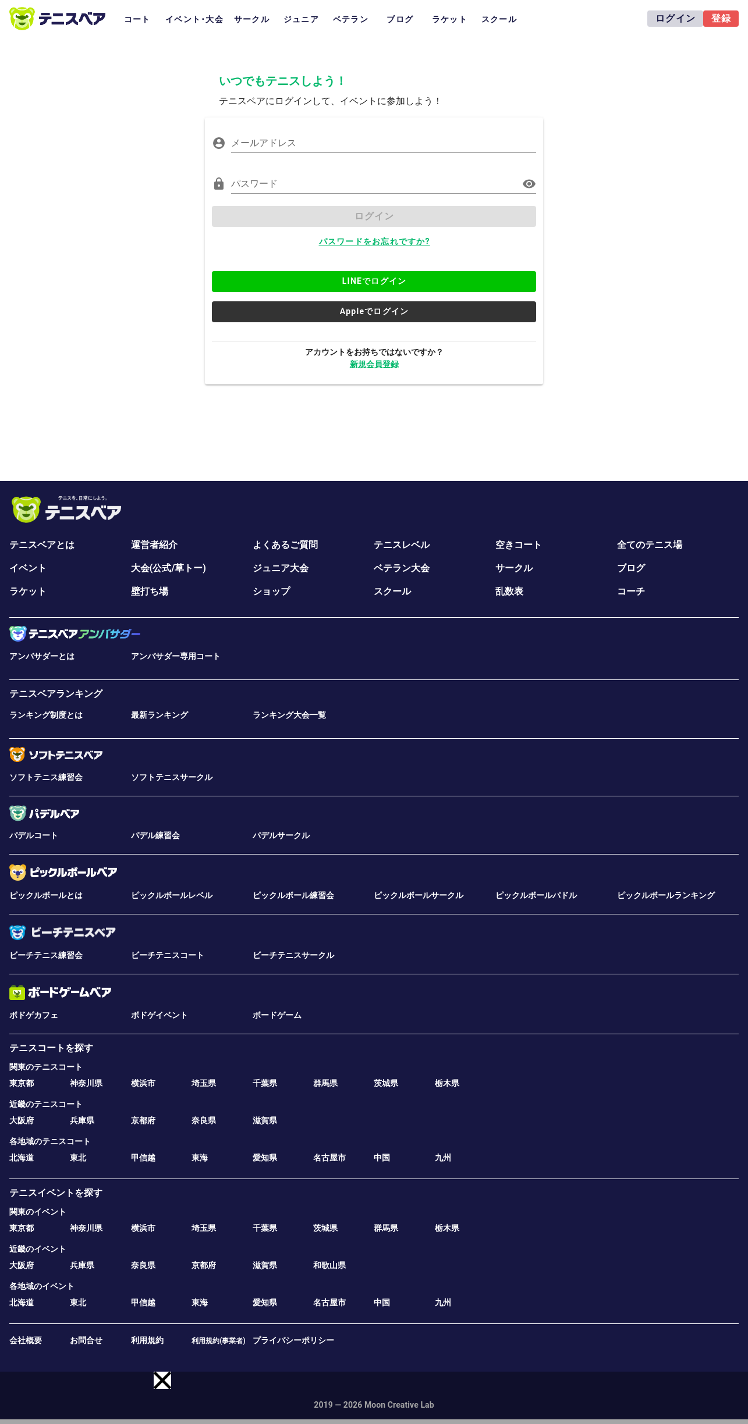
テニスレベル (402, 544)
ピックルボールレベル (171, 895)
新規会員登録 (374, 364)
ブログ (631, 568)
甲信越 (143, 1157)
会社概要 (25, 1340)
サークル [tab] (252, 19)
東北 (78, 1157)
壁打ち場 (149, 591)
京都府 (143, 1120)
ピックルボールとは (46, 895)
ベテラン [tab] (350, 19)
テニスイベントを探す (55, 1192)
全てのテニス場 (649, 544)
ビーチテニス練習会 (46, 955)
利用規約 (147, 1340)
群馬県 (325, 1083)
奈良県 (204, 1120)
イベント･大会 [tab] (194, 19)
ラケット (28, 591)
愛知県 (265, 1157)
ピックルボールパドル (536, 895)
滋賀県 (265, 1120)
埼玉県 (204, 1083)
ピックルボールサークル (418, 895)
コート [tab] (137, 19)
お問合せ (86, 1340)
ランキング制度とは (46, 715)
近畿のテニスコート (46, 1104)
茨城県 (386, 1083)
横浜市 (143, 1083)
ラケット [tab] (449, 19)
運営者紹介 (154, 544)
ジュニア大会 (281, 568)
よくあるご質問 (285, 544)
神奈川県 (86, 1083)
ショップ (271, 591)
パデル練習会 (155, 835)
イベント (28, 568)
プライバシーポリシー (293, 1340)
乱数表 (509, 591)
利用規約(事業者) (218, 1341)
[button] (162, 1380)
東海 (200, 1157)
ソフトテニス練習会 (46, 777)
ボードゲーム (277, 1015)
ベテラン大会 (402, 568)
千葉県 (265, 1083)
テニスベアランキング (55, 693)
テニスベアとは (42, 544)
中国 (382, 1157)
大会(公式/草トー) (168, 568)
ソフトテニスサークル (171, 777)
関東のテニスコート (46, 1066)
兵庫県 (82, 1120)
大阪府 (21, 1120)
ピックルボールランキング (666, 895)
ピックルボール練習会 (293, 895)
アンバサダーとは (42, 656)
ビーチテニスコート (167, 955)
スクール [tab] (499, 19)
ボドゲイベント (159, 1015)
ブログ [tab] (400, 19)
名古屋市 (329, 1157)
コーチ (631, 591)
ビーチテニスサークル (293, 955)
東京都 (21, 1083)
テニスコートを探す (51, 1047)
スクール (392, 591)
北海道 (21, 1157)
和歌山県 (329, 1265)
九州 (443, 1157)
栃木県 (447, 1083)
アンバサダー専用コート (176, 656)
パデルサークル (281, 835)
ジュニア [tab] (301, 19)
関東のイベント (37, 1211)
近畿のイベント (37, 1249)
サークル (514, 568)
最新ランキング (159, 715)
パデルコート (33, 835)
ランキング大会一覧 (289, 715)
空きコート (518, 544)
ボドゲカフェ (33, 1015)
